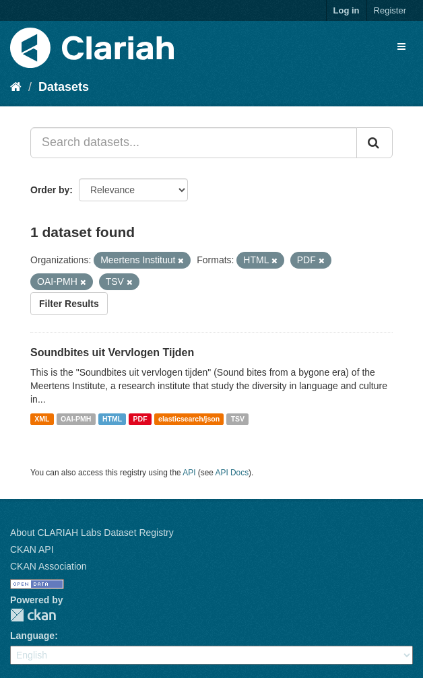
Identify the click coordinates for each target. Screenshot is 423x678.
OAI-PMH (76, 419)
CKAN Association (48, 566)
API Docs (232, 472)
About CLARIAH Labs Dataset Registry (92, 532)
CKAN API (32, 549)
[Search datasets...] (193, 142)
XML (41, 419)
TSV (238, 419)
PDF (140, 419)
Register (390, 10)
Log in (346, 10)
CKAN (33, 615)
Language (32, 635)
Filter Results (69, 303)
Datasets (63, 87)
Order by (49, 189)
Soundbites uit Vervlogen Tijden (112, 352)
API (189, 472)
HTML (112, 419)
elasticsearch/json (189, 419)
